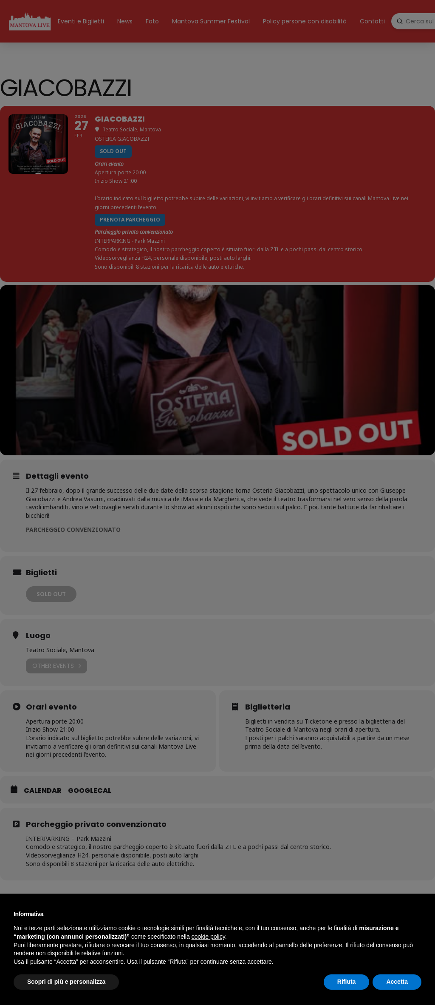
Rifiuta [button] (346, 981)
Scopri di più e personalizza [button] (66, 981)
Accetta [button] (397, 981)
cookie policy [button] (208, 936)
